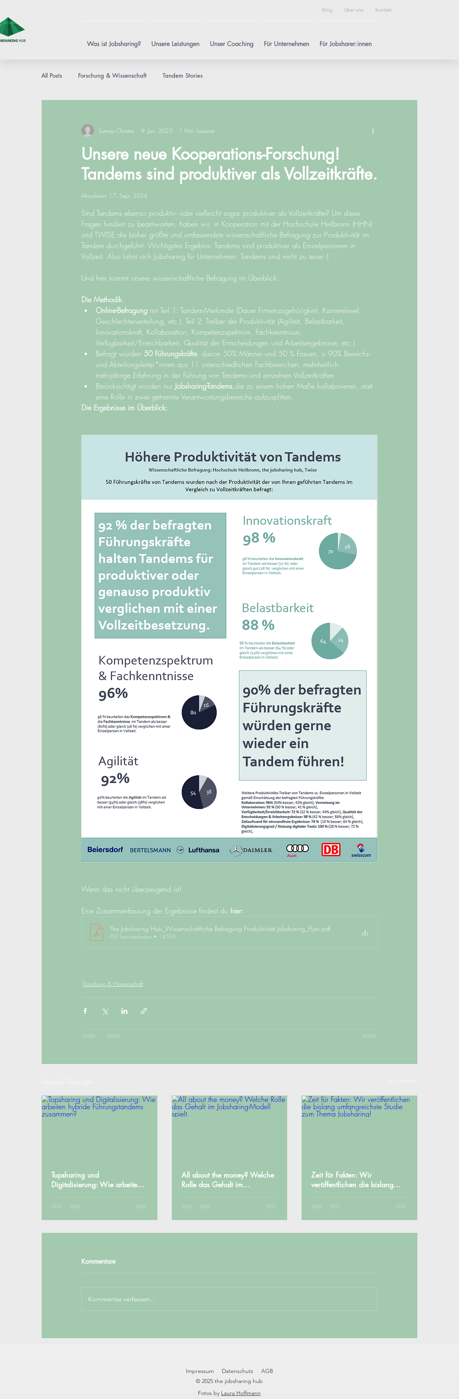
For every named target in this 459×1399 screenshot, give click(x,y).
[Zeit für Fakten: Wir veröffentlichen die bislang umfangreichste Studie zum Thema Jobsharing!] (359, 1128)
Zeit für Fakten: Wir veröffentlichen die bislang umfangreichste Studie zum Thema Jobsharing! (353, 1179)
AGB (267, 1371)
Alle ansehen (403, 1080)
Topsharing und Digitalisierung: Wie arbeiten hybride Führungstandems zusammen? (96, 1179)
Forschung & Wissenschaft (112, 75)
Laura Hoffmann (241, 1393)
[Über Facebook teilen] (85, 1011)
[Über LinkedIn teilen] (124, 1011)
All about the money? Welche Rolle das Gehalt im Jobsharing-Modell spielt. (227, 1179)
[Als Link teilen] (144, 1011)
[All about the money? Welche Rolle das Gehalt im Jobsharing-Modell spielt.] (230, 1128)
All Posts (51, 75)
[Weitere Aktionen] (373, 130)
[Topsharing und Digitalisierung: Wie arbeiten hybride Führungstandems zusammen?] (99, 1128)
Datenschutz (237, 1371)
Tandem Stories (183, 75)
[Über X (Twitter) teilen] (105, 1011)
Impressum (200, 1371)
